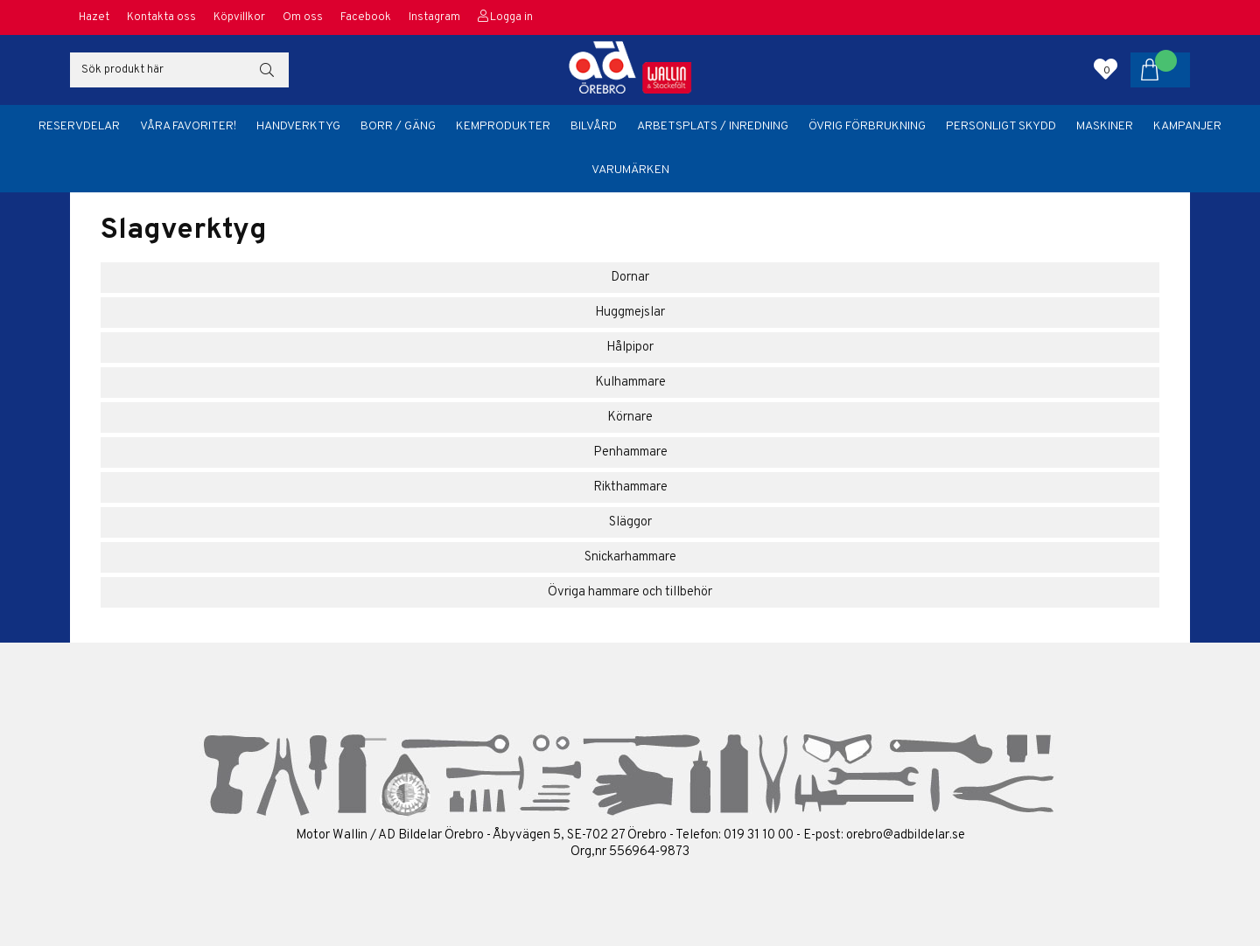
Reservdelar (79, 126)
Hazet (94, 17)
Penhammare (630, 452)
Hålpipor (630, 347)
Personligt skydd (1001, 126)
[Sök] (179, 69)
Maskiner (1104, 126)
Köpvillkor (239, 17)
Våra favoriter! (188, 126)
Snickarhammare (630, 557)
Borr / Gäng (398, 126)
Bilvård (593, 126)
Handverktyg (298, 126)
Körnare (630, 417)
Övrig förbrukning (867, 126)
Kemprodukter (503, 126)
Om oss (303, 17)
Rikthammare (630, 487)
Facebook (365, 17)
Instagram (434, 17)
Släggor (630, 522)
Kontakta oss (161, 17)
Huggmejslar (630, 312)
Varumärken (630, 170)
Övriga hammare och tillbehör (630, 592)
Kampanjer (1187, 126)
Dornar (630, 277)
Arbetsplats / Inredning (712, 126)
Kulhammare (630, 382)
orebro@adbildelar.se (905, 835)
